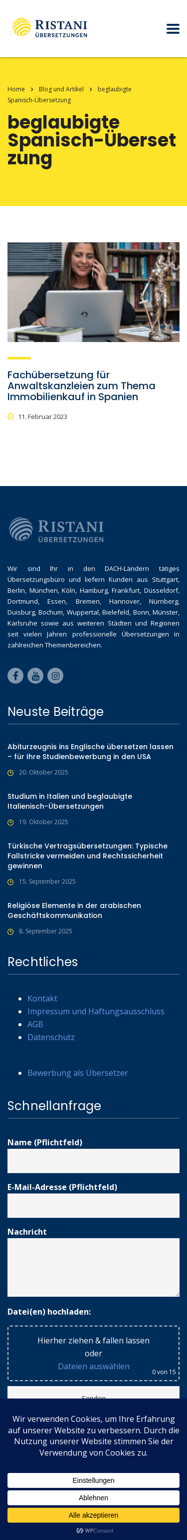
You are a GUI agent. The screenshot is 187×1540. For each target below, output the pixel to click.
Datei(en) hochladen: (49, 1311)
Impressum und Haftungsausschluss (96, 1011)
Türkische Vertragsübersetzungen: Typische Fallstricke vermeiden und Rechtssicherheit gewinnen (87, 856)
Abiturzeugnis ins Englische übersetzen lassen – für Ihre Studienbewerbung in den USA (90, 752)
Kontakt (42, 998)
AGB (35, 1024)
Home (16, 89)
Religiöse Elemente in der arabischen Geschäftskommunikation (74, 910)
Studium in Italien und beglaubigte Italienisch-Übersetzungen (69, 801)
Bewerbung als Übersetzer (77, 1072)
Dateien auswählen (94, 1366)
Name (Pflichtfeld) (93, 1155)
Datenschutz (51, 1037)
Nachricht (93, 1261)
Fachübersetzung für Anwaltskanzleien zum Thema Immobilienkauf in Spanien (81, 386)
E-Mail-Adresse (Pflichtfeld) (93, 1200)
